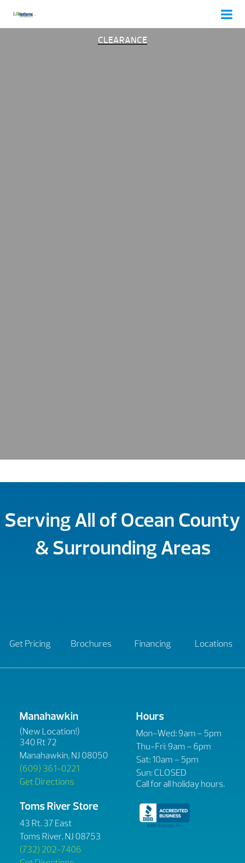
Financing (152, 643)
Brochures (91, 643)
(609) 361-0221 (49, 768)
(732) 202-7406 (50, 849)
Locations (214, 643)
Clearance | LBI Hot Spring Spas (24, 14)
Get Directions (46, 781)
